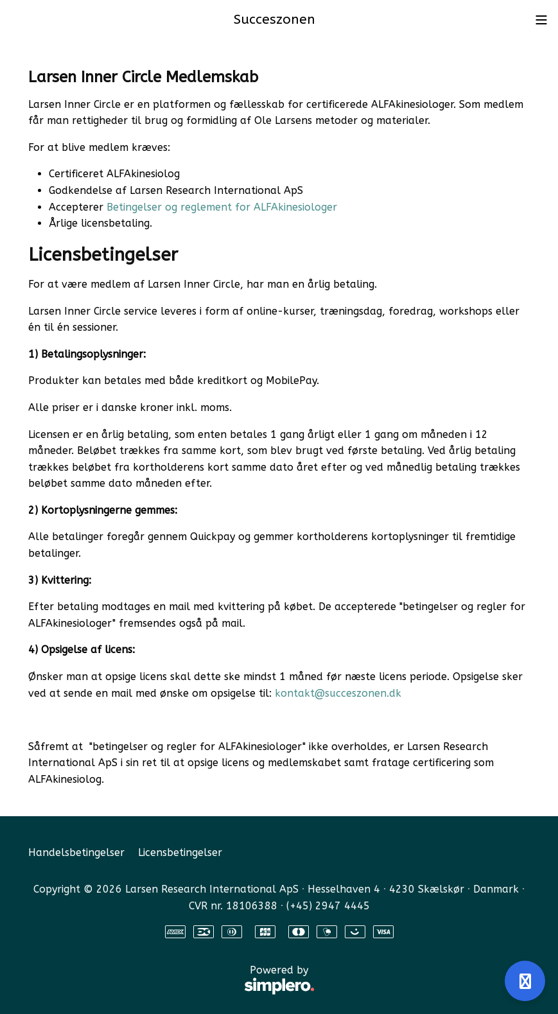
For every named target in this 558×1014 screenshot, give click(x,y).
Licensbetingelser (180, 852)
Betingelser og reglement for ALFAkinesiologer (222, 207)
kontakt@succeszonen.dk (340, 693)
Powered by (171, 980)
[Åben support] (525, 981)
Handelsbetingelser (76, 852)
